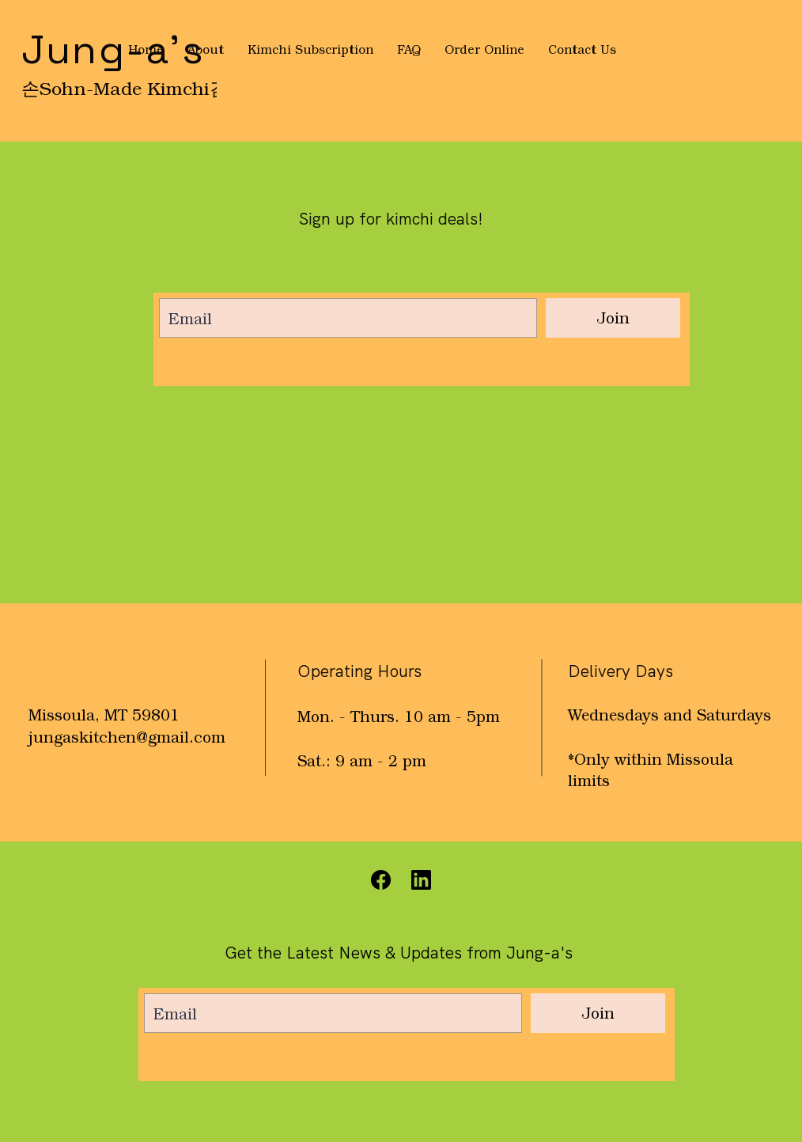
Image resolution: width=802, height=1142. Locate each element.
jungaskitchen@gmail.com (126, 737)
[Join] (613, 318)
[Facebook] (382, 880)
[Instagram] (421, 880)
